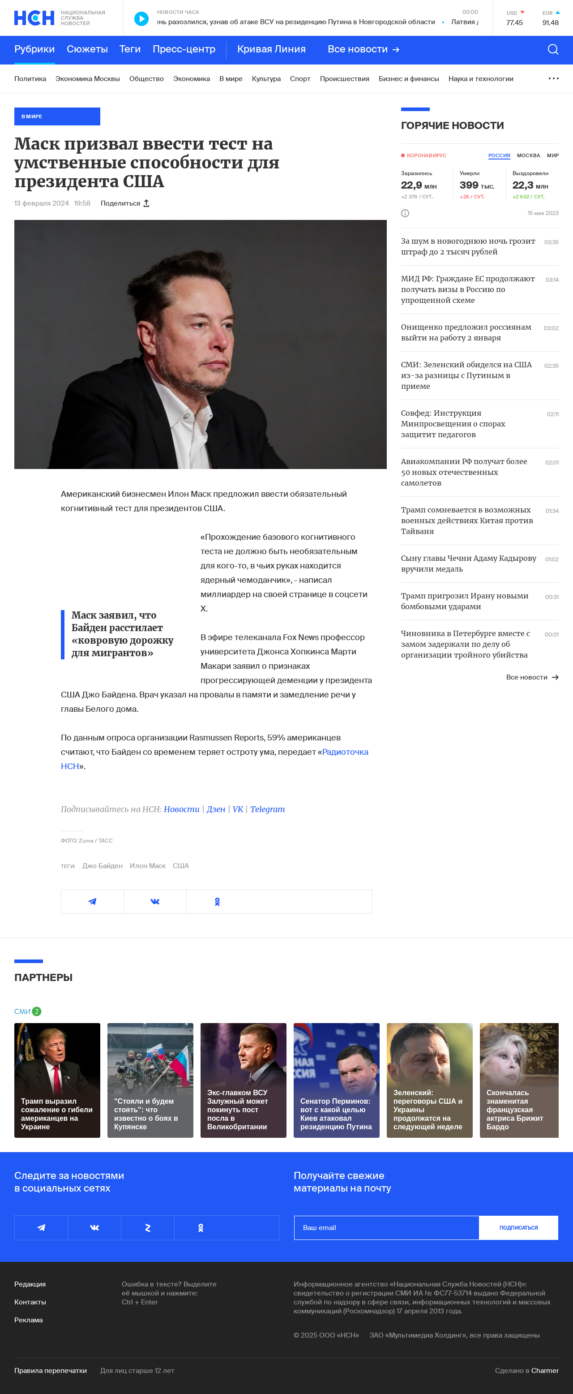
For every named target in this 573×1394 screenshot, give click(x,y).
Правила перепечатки (50, 1370)
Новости (182, 809)
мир (553, 155)
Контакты (30, 1302)
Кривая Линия (271, 50)
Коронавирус (426, 155)
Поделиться (125, 203)
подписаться (519, 1228)
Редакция (30, 1284)
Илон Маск (148, 865)
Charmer (545, 1370)
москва (528, 155)
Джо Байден (102, 865)
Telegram (267, 809)
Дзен (216, 809)
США (181, 865)
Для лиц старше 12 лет (137, 1370)
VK (238, 809)
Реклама (28, 1320)
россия (499, 155)
